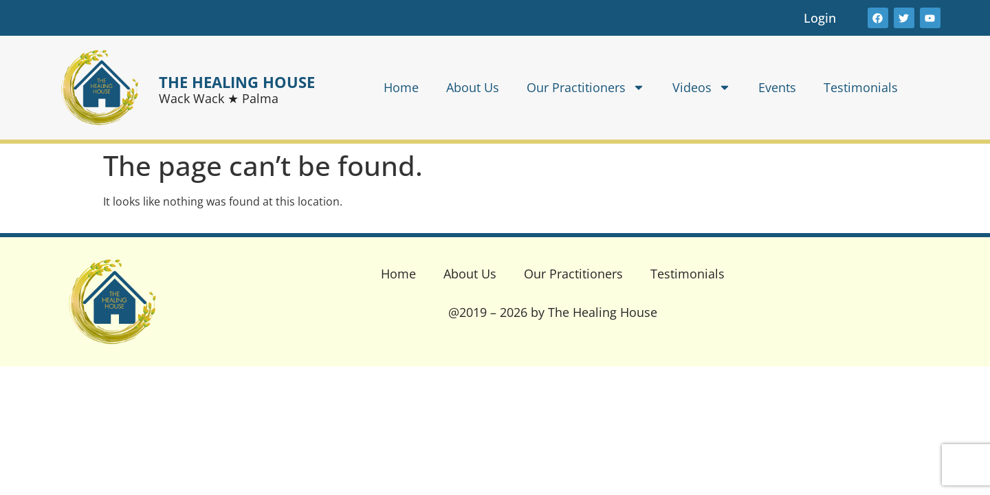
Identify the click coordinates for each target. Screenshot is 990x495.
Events (777, 87)
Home (401, 87)
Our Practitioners (586, 87)
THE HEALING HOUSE (237, 82)
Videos (701, 87)
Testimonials (861, 87)
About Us (472, 87)
